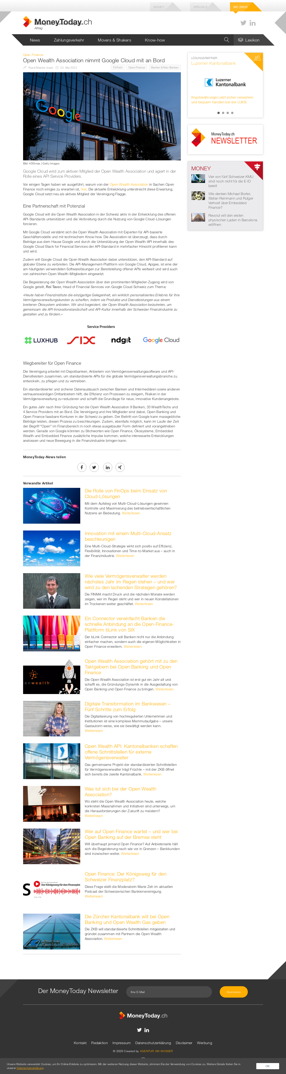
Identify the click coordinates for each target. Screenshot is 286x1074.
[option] (225, 80)
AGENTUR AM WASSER (156, 1051)
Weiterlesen (131, 513)
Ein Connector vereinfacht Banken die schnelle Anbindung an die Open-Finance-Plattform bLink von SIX (129, 624)
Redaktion (99, 1043)
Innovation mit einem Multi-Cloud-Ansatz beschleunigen (128, 536)
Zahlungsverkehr (69, 39)
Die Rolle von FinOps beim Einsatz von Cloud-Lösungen (126, 493)
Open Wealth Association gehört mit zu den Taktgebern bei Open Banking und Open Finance (131, 666)
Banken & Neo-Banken (165, 67)
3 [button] (228, 113)
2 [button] (223, 113)
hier (83, 189)
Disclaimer (184, 1043)
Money (158, 7)
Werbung (204, 1043)
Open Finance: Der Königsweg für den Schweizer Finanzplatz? (126, 876)
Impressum (121, 1043)
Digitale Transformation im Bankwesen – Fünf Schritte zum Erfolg (128, 706)
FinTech (117, 67)
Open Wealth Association (129, 184)
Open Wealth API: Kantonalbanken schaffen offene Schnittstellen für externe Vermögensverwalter (131, 751)
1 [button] (218, 113)
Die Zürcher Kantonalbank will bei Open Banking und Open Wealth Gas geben (127, 919)
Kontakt (80, 1043)
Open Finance (136, 67)
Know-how (155, 39)
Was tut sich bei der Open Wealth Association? (120, 791)
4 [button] (232, 113)
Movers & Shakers (114, 39)
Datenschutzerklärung (153, 1043)
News (35, 39)
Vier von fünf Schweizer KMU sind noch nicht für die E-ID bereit (231, 181)
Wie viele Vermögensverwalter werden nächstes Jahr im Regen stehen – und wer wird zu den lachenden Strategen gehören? (131, 581)
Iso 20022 (240, 7)
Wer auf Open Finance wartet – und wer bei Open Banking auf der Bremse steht (131, 834)
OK (268, 1066)
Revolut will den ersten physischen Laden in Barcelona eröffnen (232, 219)
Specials (200, 7)
